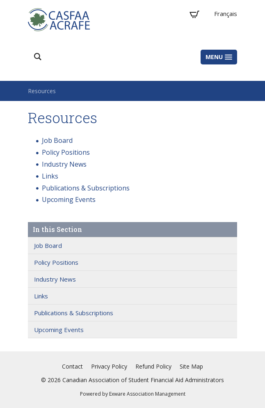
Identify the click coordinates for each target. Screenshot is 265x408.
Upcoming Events (69, 199)
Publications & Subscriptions (86, 188)
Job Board (57, 140)
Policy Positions (66, 152)
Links (50, 176)
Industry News (64, 164)
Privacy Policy (109, 366)
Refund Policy (153, 366)
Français (225, 13)
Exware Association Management (147, 393)
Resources (42, 91)
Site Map (191, 366)
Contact (72, 366)
